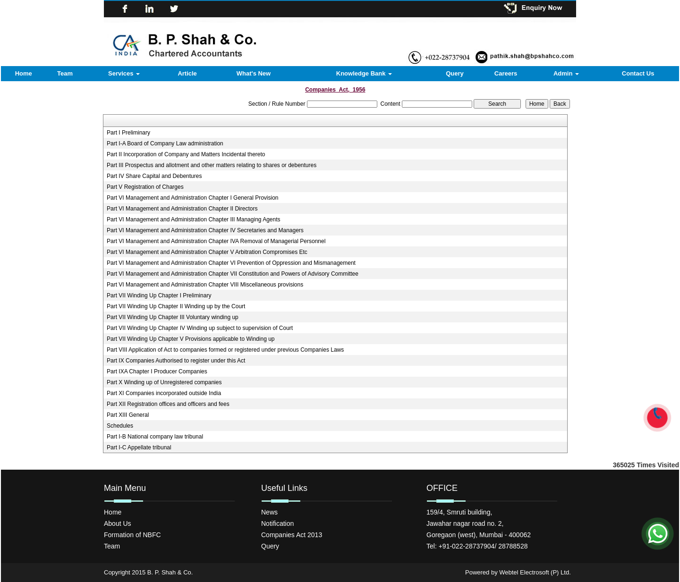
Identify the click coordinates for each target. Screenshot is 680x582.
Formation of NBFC (132, 535)
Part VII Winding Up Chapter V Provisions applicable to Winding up (191, 339)
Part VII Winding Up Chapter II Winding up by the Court (176, 306)
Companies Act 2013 (291, 535)
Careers (505, 73)
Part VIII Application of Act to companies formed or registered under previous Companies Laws (225, 349)
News (269, 512)
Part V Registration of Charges (145, 187)
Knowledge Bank (364, 73)
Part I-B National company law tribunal (155, 436)
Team (65, 73)
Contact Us (638, 73)
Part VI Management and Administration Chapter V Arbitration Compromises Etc (207, 252)
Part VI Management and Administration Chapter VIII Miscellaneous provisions (205, 284)
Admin (566, 73)
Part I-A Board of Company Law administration (165, 143)
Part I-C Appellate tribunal (139, 447)
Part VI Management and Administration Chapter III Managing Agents (193, 219)
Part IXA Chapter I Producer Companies (157, 371)
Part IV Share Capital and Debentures (154, 176)
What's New (254, 73)
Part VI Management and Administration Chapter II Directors (182, 208)
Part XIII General (128, 415)
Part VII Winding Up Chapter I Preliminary (159, 295)
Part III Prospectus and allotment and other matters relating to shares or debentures (211, 165)
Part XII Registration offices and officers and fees (168, 404)
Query (455, 73)
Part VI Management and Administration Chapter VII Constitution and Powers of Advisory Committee (232, 273)
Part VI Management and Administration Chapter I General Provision (193, 197)
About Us (117, 523)
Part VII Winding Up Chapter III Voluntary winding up (172, 317)
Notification (277, 523)
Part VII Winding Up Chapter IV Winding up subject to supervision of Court (200, 328)
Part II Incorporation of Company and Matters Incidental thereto (186, 154)
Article (187, 73)
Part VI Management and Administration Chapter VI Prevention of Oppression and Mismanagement (231, 263)
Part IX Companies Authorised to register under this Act (176, 360)
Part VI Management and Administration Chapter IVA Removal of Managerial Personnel (216, 241)
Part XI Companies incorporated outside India (164, 393)
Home (23, 73)
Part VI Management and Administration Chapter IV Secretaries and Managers (205, 230)
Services (124, 73)
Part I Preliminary (128, 132)
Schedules (120, 425)
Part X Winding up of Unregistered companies (164, 382)
